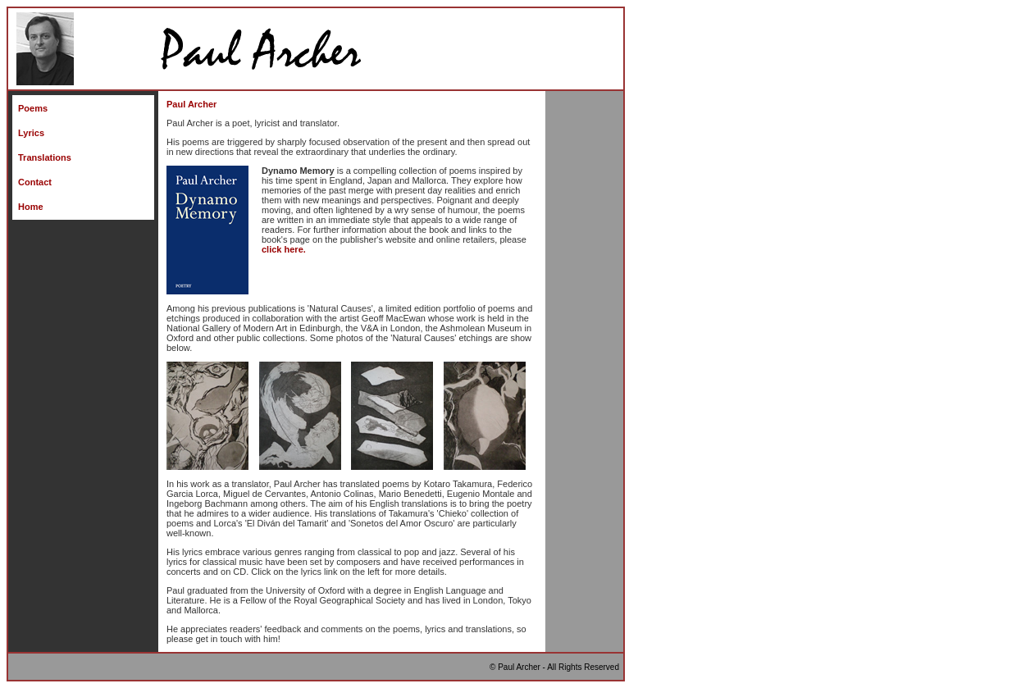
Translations (44, 157)
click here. (284, 249)
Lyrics (31, 133)
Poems (33, 108)
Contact (35, 182)
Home (30, 207)
